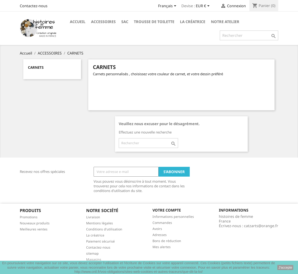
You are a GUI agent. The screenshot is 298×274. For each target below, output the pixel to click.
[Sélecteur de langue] (168, 6)
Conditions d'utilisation (104, 229)
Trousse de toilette (154, 21)
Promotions (28, 217)
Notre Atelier (225, 21)
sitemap (92, 253)
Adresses (159, 235)
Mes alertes (161, 247)
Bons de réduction (166, 241)
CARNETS (36, 67)
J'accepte (285, 267)
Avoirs (157, 228)
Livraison (93, 217)
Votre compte (166, 210)
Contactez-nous (33, 5)
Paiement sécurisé (100, 241)
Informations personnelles (173, 216)
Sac (124, 21)
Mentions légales (99, 223)
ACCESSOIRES (103, 21)
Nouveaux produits (35, 223)
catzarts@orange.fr (261, 225)
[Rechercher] (249, 35)
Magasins (93, 259)
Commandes (162, 222)
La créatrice (192, 21)
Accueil (77, 21)
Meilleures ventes (33, 229)
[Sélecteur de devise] (203, 6)
